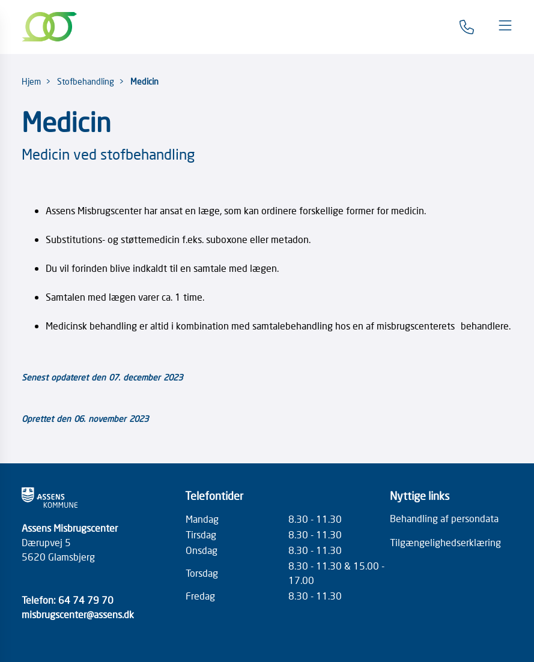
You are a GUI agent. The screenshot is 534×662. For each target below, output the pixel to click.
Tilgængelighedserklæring (445, 542)
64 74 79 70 (86, 600)
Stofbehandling (85, 81)
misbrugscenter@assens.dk (78, 614)
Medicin (144, 81)
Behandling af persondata (444, 518)
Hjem (31, 81)
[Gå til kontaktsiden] (467, 27)
